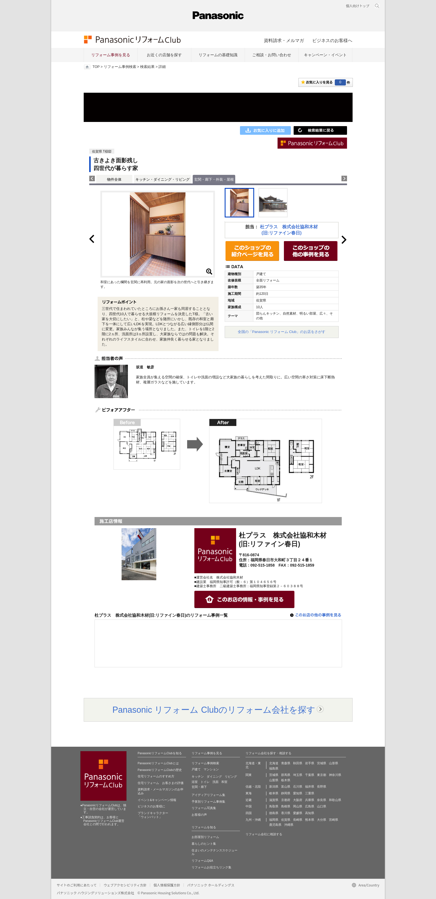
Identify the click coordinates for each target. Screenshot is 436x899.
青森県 (285, 763)
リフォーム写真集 (204, 808)
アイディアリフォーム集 (208, 795)
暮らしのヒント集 (204, 843)
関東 (249, 774)
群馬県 (285, 774)
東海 (249, 793)
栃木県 (285, 780)
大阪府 (297, 800)
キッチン (198, 776)
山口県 (321, 806)
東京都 (321, 774)
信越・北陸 (253, 786)
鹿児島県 (275, 824)
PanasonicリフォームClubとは (158, 763)
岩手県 (309, 763)
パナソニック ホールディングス (210, 885)
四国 (249, 813)
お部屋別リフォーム (205, 837)
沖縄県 (288, 824)
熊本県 (309, 819)
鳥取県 (273, 806)
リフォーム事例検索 (120, 67)
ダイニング (214, 776)
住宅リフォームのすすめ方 (156, 776)
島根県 (285, 806)
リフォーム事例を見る (110, 55)
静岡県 (285, 793)
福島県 (273, 768)
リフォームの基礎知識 (218, 55)
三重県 (309, 793)
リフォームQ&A (202, 860)
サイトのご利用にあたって (76, 885)
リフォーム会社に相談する (264, 834)
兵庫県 (309, 800)
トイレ (205, 781)
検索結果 (147, 67)
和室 (224, 781)
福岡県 (273, 819)
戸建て (196, 769)
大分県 (321, 819)
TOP (96, 67)
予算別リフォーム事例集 (208, 801)
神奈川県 (335, 774)
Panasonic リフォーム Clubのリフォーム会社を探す (213, 709)
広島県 (309, 806)
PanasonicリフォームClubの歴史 (160, 769)
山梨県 (273, 780)
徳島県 (273, 813)
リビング (231, 776)
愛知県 (297, 793)
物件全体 (114, 179)
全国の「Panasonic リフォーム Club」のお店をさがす (282, 332)
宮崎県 (333, 819)
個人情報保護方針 (166, 885)
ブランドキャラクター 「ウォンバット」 (153, 815)
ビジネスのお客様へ (332, 40)
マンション (211, 769)
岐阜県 (273, 793)
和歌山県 (335, 800)
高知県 (309, 813)
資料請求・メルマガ (284, 40)
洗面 (215, 781)
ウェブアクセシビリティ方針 (125, 885)
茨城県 (273, 774)
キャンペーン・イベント (325, 55)
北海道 (273, 763)
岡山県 (297, 806)
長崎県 (297, 819)
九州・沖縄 (253, 819)
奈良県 (321, 800)
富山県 (285, 786)
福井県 (309, 786)
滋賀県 (273, 800)
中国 (249, 806)
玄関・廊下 (199, 786)
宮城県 (321, 763)
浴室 (195, 781)
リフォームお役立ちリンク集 (211, 867)
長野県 (321, 786)
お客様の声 (199, 814)
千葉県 (309, 774)
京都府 (285, 800)
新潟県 (273, 786)
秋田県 (297, 763)
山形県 (333, 763)
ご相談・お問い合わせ (271, 55)
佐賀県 (285, 819)
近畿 (249, 800)
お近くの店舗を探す (164, 55)
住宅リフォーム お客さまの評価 (161, 783)
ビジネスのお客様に (151, 806)
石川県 (297, 786)
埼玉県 (297, 774)
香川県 (285, 813)
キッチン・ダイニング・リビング (162, 179)
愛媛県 (297, 813)
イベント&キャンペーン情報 (157, 800)
